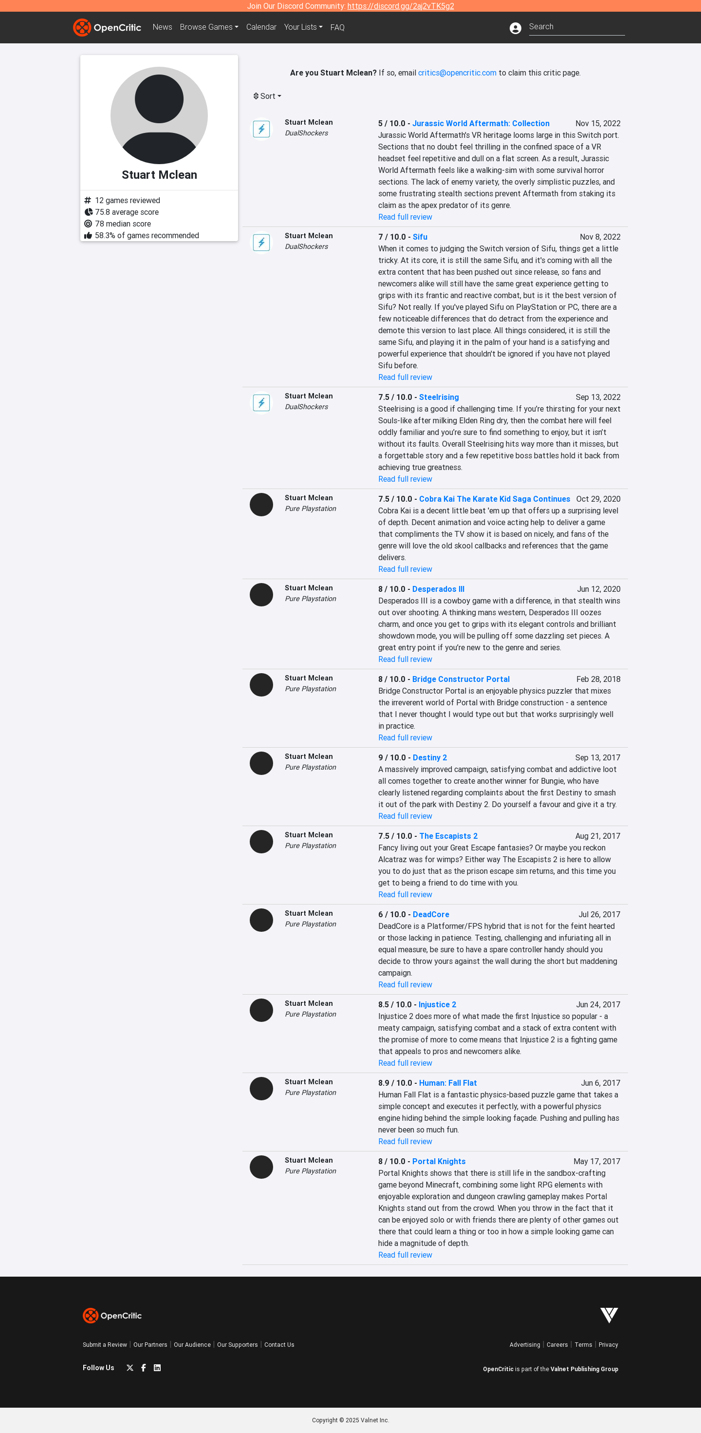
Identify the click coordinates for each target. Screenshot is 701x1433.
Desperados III (438, 589)
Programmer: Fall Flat (448, 1083)
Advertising (525, 1344)
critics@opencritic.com (457, 72)
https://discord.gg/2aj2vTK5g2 (401, 6)
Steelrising (439, 397)
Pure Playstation (310, 508)
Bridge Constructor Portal (461, 679)
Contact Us (279, 1344)
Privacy (608, 1344)
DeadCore (431, 914)
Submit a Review (105, 1344)
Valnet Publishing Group (584, 1369)
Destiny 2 (430, 757)
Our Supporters (237, 1344)
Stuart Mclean (309, 122)
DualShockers (306, 133)
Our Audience (192, 1344)
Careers (557, 1344)
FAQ (338, 27)
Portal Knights (439, 1161)
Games (206, 27)
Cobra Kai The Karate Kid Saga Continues (495, 499)
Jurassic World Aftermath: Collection (481, 123)
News (162, 27)
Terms (583, 1344)
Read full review (405, 217)
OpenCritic (498, 1369)
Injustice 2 (438, 1004)
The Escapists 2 (448, 836)
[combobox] (577, 26)
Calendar (261, 27)
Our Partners (150, 1344)
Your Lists (300, 27)
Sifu (420, 237)
